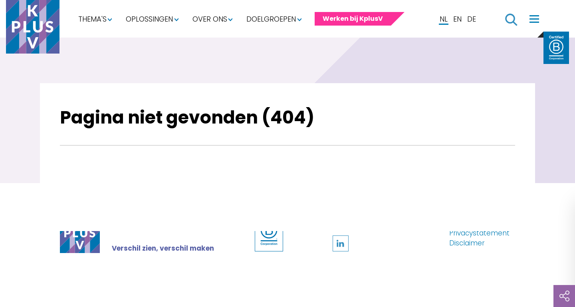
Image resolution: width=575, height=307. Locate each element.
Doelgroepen (271, 19)
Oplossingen (149, 19)
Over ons (209, 19)
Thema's (92, 19)
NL (444, 19)
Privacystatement (479, 233)
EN (457, 19)
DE (471, 19)
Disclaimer (467, 243)
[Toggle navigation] (534, 19)
